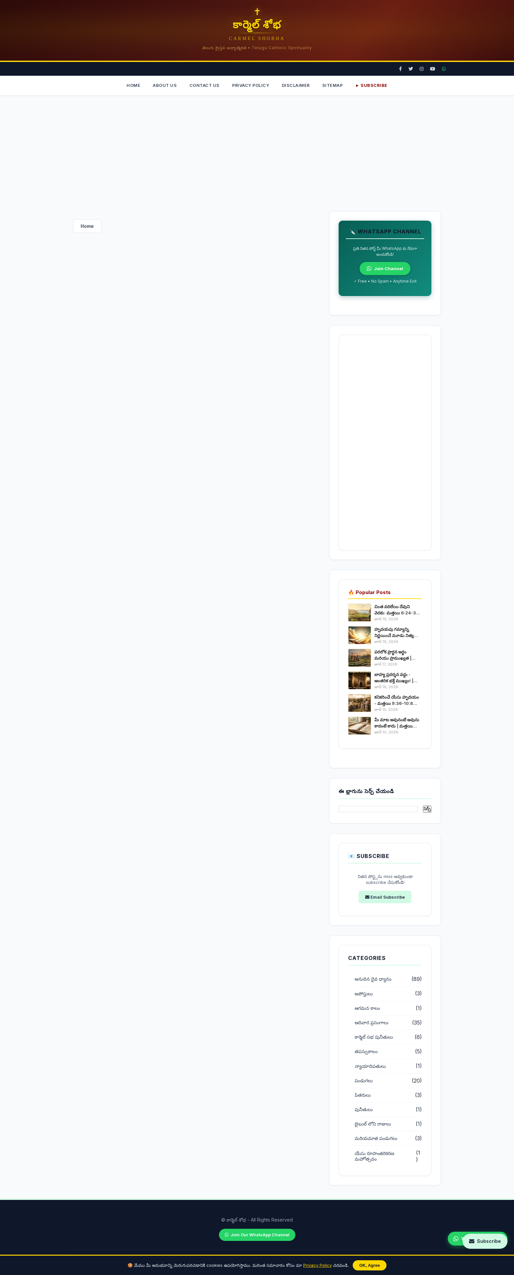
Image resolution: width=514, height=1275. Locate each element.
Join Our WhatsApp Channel (257, 1235)
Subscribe (485, 1241)
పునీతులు (364, 1109)
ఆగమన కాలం (367, 1008)
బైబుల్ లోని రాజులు (373, 1124)
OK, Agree (369, 1265)
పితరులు (363, 1095)
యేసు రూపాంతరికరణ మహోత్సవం (374, 1156)
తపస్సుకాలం (366, 1052)
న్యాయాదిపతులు (370, 1066)
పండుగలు (364, 1081)
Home (129, 85)
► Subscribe (375, 85)
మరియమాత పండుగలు (376, 1139)
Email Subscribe (385, 897)
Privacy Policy (317, 1265)
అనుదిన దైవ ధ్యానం (373, 979)
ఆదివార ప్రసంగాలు (371, 1023)
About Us (162, 85)
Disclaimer (297, 85)
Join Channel (385, 269)
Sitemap (335, 85)
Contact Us (203, 85)
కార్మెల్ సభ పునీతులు (374, 1037)
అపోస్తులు (364, 994)
